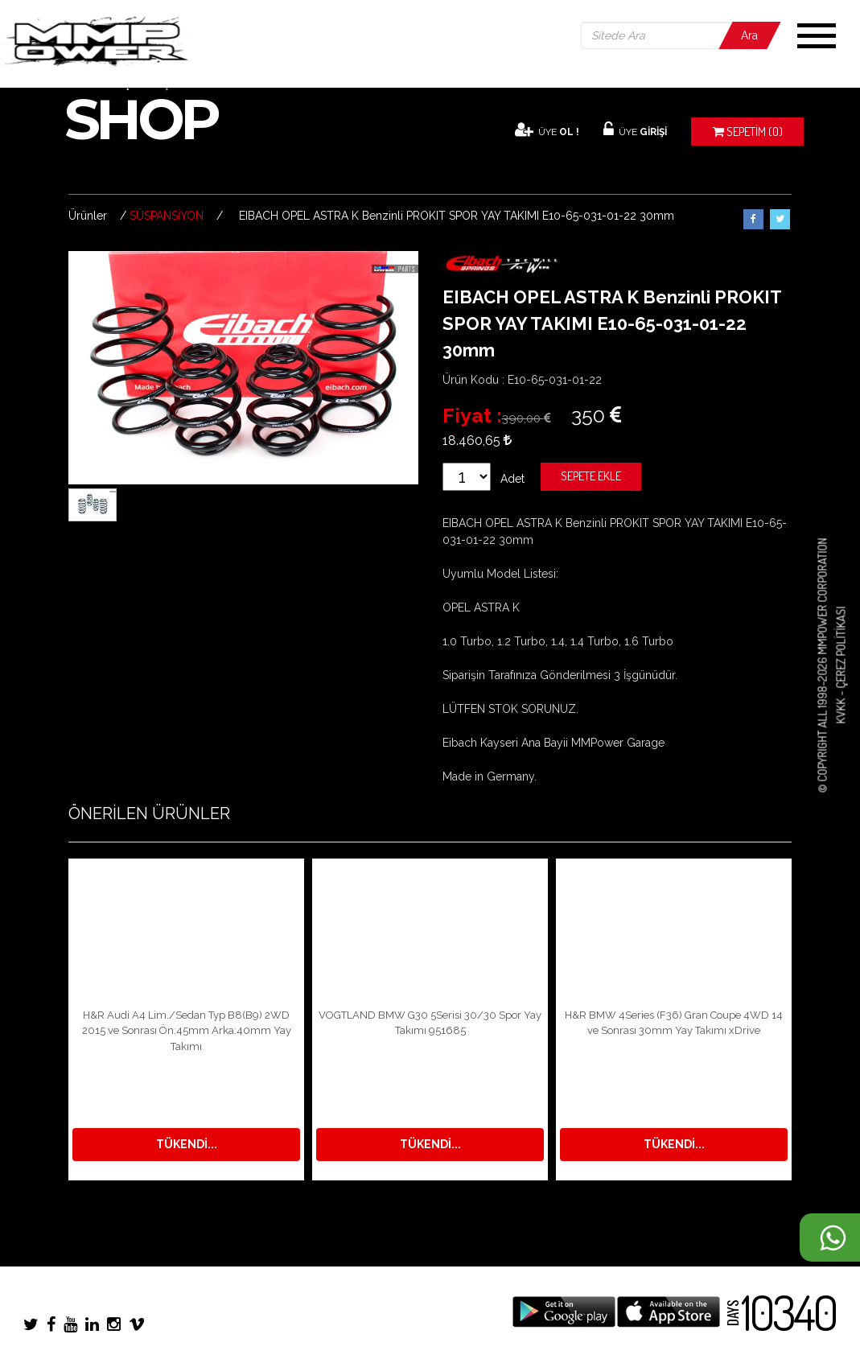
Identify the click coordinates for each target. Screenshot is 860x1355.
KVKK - (840, 706)
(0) (748, 131)
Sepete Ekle (591, 476)
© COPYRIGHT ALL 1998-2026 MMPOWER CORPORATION (822, 665)
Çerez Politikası (840, 648)
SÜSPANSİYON (167, 215)
